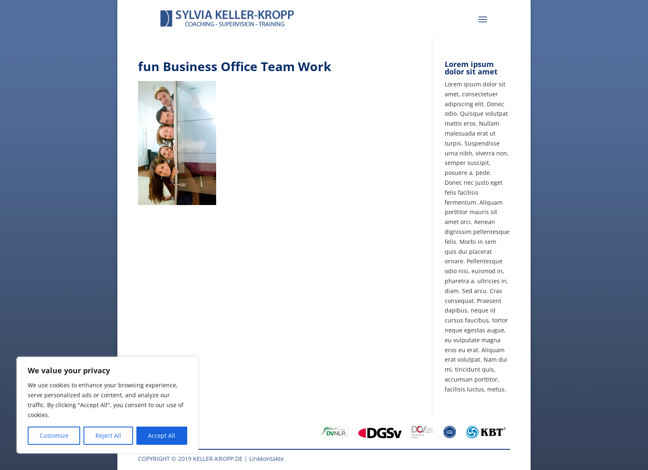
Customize (54, 435)
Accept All (161, 435)
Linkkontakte (266, 459)
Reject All (108, 435)
